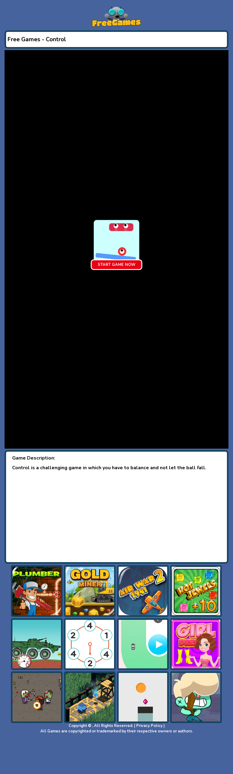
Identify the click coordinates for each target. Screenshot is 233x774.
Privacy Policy (149, 725)
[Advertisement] (116, 516)
